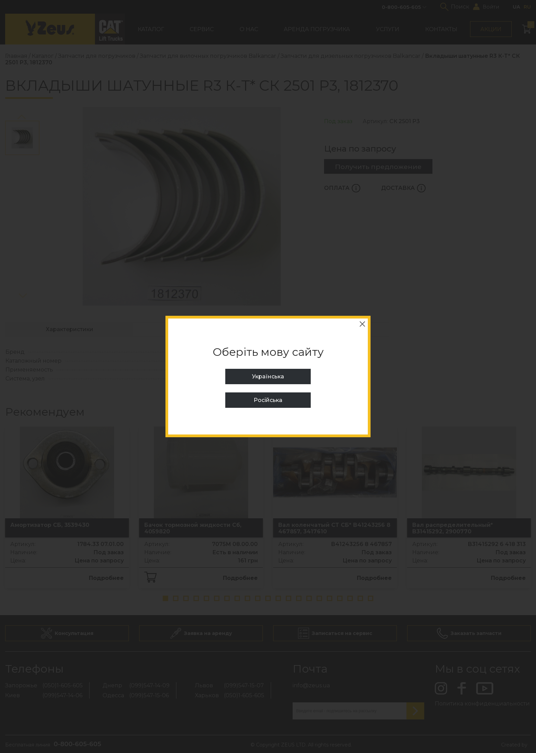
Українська (268, 376)
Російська (268, 400)
